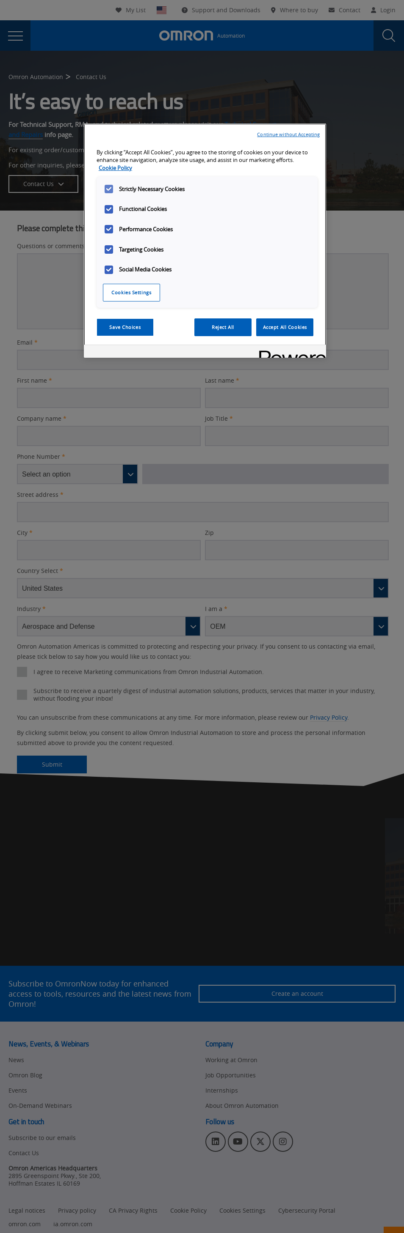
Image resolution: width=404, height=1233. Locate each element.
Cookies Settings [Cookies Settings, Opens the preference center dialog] (131, 292)
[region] (205, 240)
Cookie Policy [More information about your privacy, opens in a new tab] (115, 168)
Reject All (223, 327)
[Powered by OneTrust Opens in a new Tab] (289, 352)
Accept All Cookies (285, 327)
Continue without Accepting (288, 134)
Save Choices (125, 327)
